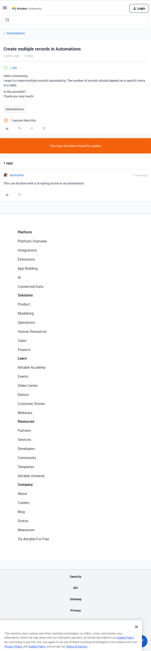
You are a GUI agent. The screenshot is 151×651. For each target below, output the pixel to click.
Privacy (75, 610)
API (75, 588)
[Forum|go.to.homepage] (27, 8)
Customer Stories (31, 403)
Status (23, 520)
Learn (22, 358)
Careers (23, 502)
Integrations (27, 250)
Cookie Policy (125, 643)
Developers (26, 448)
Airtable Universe (31, 475)
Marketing (26, 313)
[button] (5, 9)
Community (27, 457)
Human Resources (32, 331)
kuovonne (16, 175)
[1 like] (20, 120)
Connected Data (30, 286)
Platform (25, 232)
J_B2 (13, 68)
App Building (28, 268)
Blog (21, 511)
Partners (24, 430)
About (22, 493)
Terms (75, 622)
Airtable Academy (32, 367)
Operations (26, 322)
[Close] (136, 632)
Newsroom (26, 529)
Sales (22, 340)
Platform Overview (32, 241)
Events (23, 376)
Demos (23, 394)
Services (24, 439)
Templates (26, 466)
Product (24, 304)
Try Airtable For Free (33, 539)
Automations (16, 33)
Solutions (25, 295)
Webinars (25, 412)
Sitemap (75, 599)
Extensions (26, 259)
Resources (26, 421)
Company (25, 484)
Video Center (28, 385)
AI (19, 277)
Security (75, 576)
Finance (24, 349)
